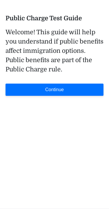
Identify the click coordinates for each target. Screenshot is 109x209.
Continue (54, 89)
